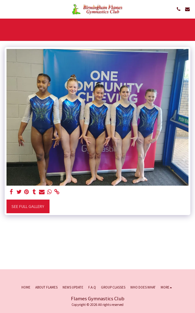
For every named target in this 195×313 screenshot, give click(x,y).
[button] (7, 9)
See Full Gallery (27, 206)
